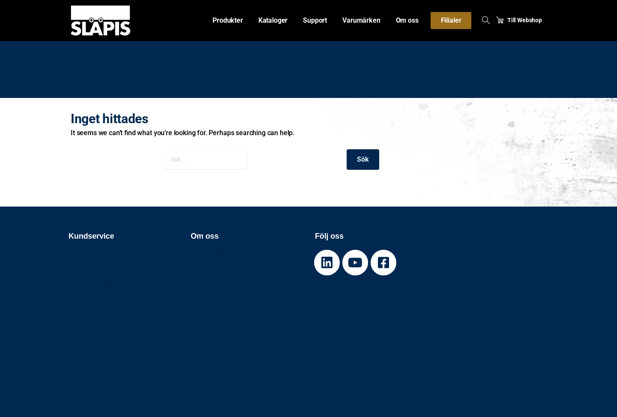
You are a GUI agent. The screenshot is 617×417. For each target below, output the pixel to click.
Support (82, 252)
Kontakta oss (90, 281)
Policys (81, 301)
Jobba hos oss (215, 271)
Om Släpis (208, 252)
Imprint (81, 320)
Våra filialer (210, 281)
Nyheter (204, 261)
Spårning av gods (97, 261)
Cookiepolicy (90, 291)
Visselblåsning (94, 311)
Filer (198, 301)
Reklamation (90, 271)
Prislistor (206, 291)
